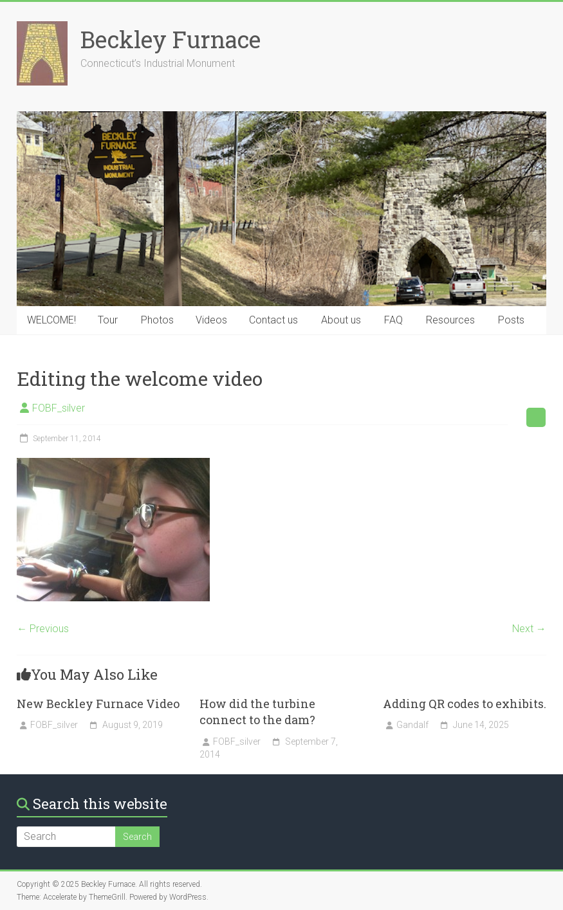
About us (341, 320)
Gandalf (412, 725)
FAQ (393, 320)
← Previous (43, 629)
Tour (108, 320)
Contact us (273, 320)
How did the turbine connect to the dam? (257, 711)
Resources (450, 320)
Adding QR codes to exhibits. (464, 703)
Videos (211, 320)
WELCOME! (51, 320)
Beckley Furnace (170, 39)
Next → (529, 629)
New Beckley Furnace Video (98, 703)
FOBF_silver (58, 408)
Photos (157, 320)
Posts (511, 320)
